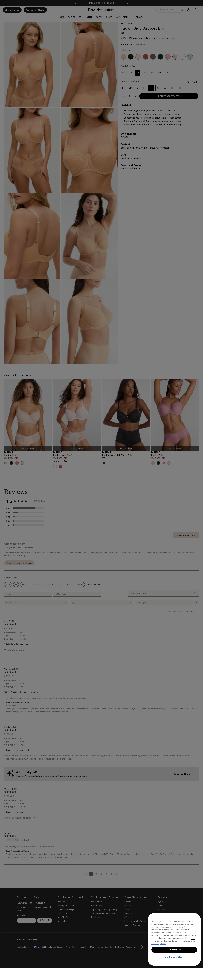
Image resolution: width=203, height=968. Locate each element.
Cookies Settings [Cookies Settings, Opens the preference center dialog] (174, 957)
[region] (174, 939)
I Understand (174, 950)
